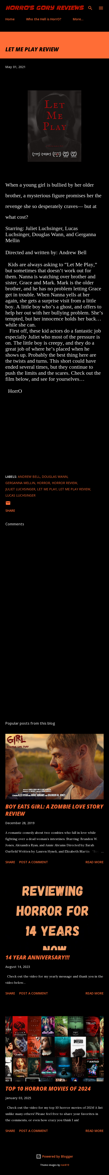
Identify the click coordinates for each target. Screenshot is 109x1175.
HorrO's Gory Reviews (44, 8)
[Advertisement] (54, 675)
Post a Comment (33, 862)
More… (78, 19)
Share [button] (10, 510)
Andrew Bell (29, 476)
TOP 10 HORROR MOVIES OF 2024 (48, 1088)
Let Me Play (47, 489)
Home (10, 19)
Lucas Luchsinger (20, 495)
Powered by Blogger (54, 1156)
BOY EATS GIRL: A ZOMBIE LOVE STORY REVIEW (54, 810)
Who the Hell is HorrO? (43, 19)
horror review (64, 483)
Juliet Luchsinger (20, 489)
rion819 (65, 1165)
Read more (95, 862)
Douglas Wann (54, 476)
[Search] (90, 8)
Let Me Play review (74, 489)
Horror (43, 483)
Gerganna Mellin (20, 483)
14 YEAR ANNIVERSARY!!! (37, 957)
